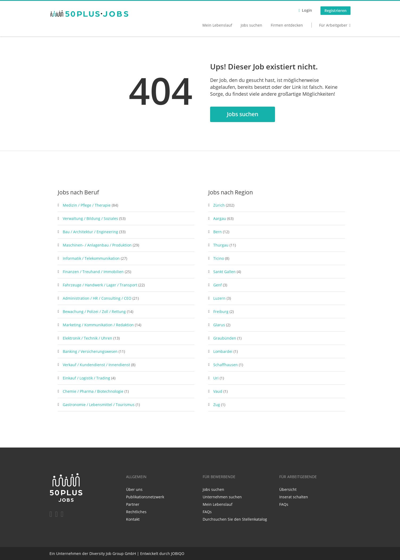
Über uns (134, 489)
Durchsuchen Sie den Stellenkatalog (235, 519)
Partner (132, 504)
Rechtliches (136, 511)
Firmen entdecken (287, 25)
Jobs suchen (251, 25)
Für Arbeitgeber (333, 25)
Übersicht (288, 489)
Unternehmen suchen (222, 496)
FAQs (207, 511)
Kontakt (133, 519)
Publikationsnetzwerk (145, 496)
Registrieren (335, 10)
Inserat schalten (293, 496)
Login (307, 10)
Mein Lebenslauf (217, 25)
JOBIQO (177, 553)
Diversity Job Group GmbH (112, 553)
